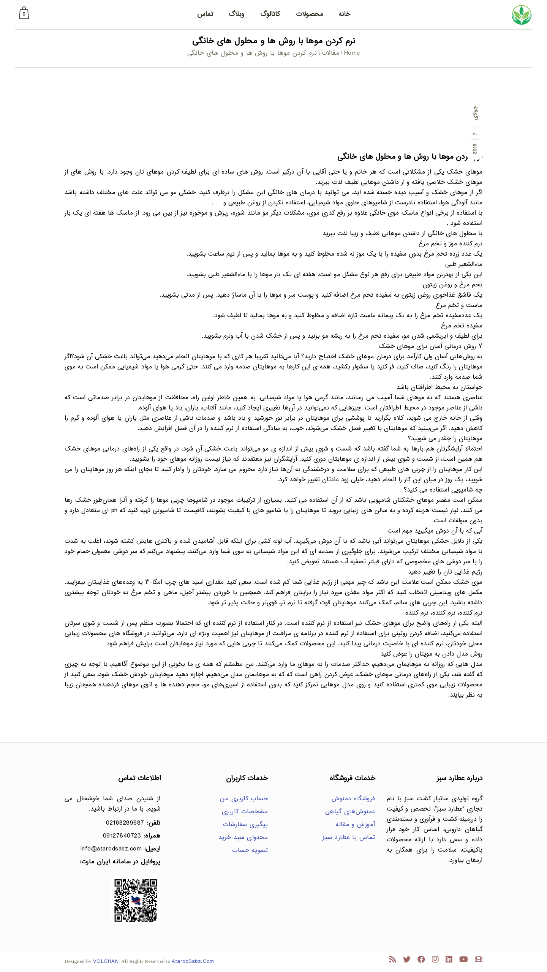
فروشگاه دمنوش (353, 798)
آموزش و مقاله (355, 824)
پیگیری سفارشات (245, 824)
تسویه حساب (250, 850)
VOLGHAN (106, 961)
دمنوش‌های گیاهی (350, 811)
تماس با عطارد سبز (349, 837)
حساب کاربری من (244, 798)
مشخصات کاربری (245, 811)
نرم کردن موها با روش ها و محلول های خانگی (409, 157)
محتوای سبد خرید (243, 837)
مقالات (331, 53)
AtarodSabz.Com (193, 961)
